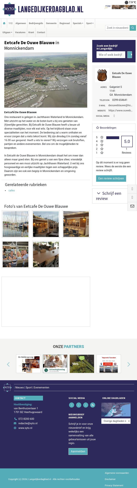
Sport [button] (89, 23)
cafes (11, 190)
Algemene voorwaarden (117, 473)
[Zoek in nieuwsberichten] (117, 28)
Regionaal (65, 23)
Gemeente (51, 23)
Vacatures (20, 32)
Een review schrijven (111, 178)
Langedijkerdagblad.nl (50, 9)
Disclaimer (110, 479)
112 (10, 23)
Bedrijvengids (36, 23)
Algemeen (21, 23)
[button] (4, 364)
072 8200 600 (26, 418)
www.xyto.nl (25, 428)
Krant (31, 32)
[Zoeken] (133, 28)
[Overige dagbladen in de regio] (116, 421)
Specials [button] (77, 23)
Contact (41, 32)
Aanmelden (78, 451)
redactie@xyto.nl (27, 423)
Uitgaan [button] (6, 32)
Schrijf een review (108, 195)
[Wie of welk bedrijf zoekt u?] (111, 54)
